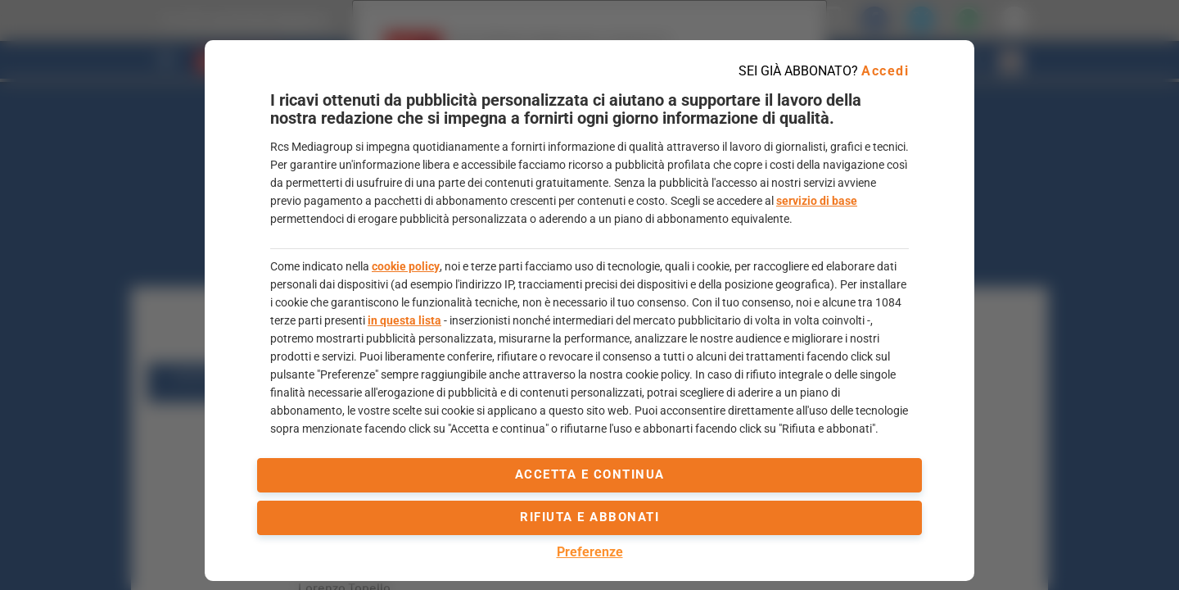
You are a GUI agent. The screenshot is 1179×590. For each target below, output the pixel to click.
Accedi (885, 71)
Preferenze (590, 552)
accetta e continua (590, 474)
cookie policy (406, 266)
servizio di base (816, 200)
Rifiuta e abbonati (589, 517)
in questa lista (404, 320)
